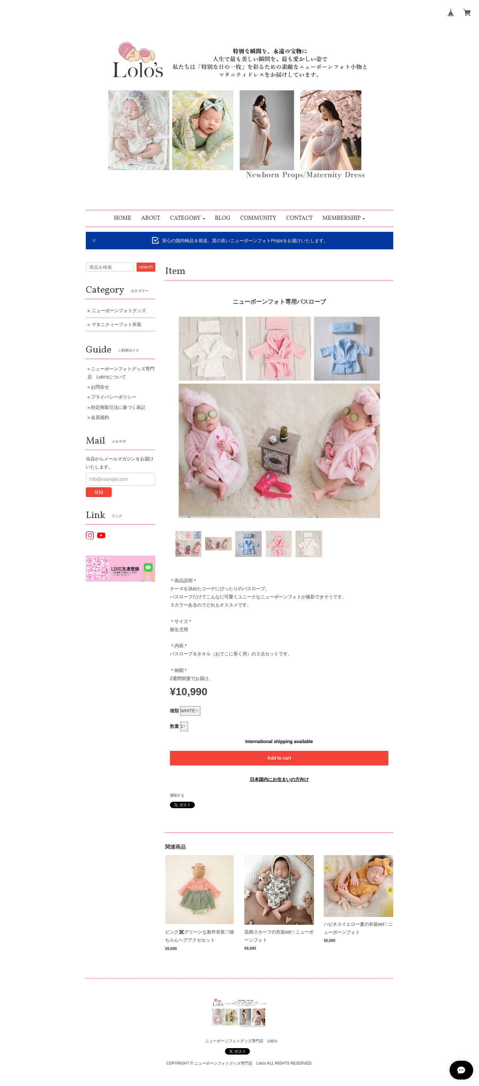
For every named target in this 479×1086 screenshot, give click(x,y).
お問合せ (100, 387)
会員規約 (100, 417)
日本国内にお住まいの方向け (279, 779)
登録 (98, 492)
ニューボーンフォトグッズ (119, 310)
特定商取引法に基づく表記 (118, 407)
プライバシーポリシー (113, 397)
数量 (174, 726)
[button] (187, 218)
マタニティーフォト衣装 (116, 324)
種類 (174, 710)
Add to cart (279, 758)
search (146, 266)
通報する (177, 795)
